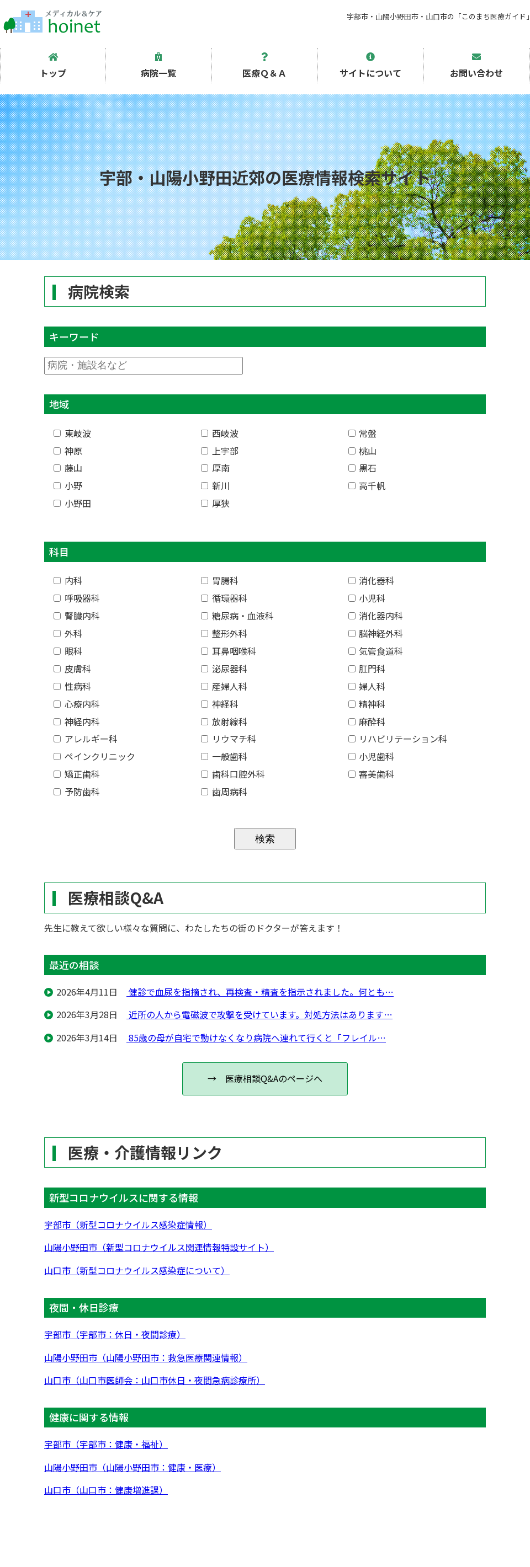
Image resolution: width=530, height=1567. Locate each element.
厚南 (215, 467)
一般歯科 (224, 756)
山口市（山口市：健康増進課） (106, 1489)
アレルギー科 (86, 738)
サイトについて (370, 65)
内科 (68, 580)
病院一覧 (158, 65)
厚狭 (215, 503)
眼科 (68, 650)
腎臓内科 (77, 615)
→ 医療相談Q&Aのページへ (265, 1078)
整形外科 (224, 633)
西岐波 (220, 433)
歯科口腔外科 (233, 773)
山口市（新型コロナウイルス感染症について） (137, 1270)
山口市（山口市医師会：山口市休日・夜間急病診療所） (154, 1380)
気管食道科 (376, 650)
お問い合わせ (476, 65)
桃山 (362, 450)
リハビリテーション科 (398, 738)
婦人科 (367, 686)
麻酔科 (367, 721)
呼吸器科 (77, 598)
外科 (68, 633)
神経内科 (77, 721)
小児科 (367, 598)
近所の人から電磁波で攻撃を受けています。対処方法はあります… (259, 1014)
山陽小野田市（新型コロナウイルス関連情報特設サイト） (159, 1247)
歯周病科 (224, 791)
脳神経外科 (376, 633)
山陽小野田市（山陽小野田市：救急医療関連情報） (145, 1357)
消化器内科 (376, 615)
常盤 (362, 433)
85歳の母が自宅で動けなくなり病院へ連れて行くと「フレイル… (256, 1037)
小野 (68, 485)
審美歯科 (371, 773)
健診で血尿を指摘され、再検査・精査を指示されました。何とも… (260, 991)
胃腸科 (220, 580)
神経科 (220, 703)
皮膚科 (72, 668)
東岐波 (72, 433)
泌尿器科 (224, 668)
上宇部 (220, 450)
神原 (68, 450)
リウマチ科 (228, 738)
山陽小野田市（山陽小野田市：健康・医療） (132, 1467)
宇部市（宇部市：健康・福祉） (106, 1444)
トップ (53, 65)
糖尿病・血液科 (237, 615)
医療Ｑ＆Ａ (264, 65)
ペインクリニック (94, 756)
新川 (215, 485)
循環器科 (224, 598)
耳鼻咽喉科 (228, 650)
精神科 (367, 703)
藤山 (68, 467)
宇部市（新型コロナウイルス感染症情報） (128, 1224)
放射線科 (224, 721)
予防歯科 (77, 791)
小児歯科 (371, 756)
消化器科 (371, 580)
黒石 (362, 467)
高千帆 (367, 485)
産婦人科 (224, 686)
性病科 (72, 686)
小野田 (72, 503)
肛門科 (367, 668)
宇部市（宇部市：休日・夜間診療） (115, 1334)
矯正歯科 (77, 773)
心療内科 (77, 703)
